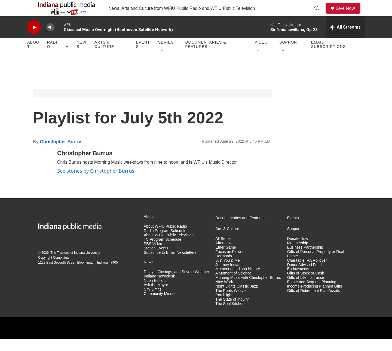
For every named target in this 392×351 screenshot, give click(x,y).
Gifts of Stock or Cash (305, 285)
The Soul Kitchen (229, 316)
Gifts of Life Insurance (305, 290)
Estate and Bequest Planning (311, 294)
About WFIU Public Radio (165, 239)
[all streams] (345, 39)
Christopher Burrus (61, 154)
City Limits (152, 302)
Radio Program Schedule (165, 243)
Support (289, 54)
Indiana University (87, 265)
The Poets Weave (230, 303)
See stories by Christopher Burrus (95, 183)
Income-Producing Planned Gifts (314, 299)
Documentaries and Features (240, 230)
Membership (297, 255)
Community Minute (160, 306)
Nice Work (224, 294)
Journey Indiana (229, 277)
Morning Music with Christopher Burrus (248, 290)
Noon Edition (155, 293)
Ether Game (225, 260)
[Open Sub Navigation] (162, 63)
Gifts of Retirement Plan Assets (313, 303)
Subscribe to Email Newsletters (170, 265)
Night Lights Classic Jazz (236, 299)
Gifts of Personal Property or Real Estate (315, 266)
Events (143, 56)
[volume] (50, 39)
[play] (34, 39)
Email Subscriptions (328, 56)
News (81, 56)
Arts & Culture (104, 56)
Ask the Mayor (156, 297)
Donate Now (297, 251)
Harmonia (223, 268)
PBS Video (153, 256)
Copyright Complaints (53, 270)
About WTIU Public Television (169, 247)
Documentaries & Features (205, 56)
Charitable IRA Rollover (307, 273)
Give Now (348, 14)
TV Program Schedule (162, 252)
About (33, 56)
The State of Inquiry (232, 312)
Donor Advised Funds (305, 277)
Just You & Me (227, 273)
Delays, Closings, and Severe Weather (176, 284)
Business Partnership (305, 260)
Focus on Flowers (230, 264)
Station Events (156, 260)
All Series (223, 251)
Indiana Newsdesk (159, 288)
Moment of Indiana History (237, 281)
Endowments (298, 281)
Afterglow (223, 255)
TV (67, 56)
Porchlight (223, 307)
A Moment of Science (233, 285)
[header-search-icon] (319, 14)
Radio (52, 56)
